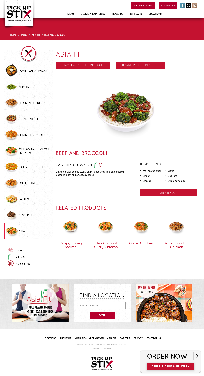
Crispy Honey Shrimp (70, 245)
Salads (23, 199)
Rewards (117, 13)
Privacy (138, 338)
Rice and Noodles (32, 167)
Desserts (25, 215)
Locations (168, 5)
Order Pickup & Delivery (172, 366)
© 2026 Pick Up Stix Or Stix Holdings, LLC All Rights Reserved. (102, 344)
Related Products (81, 208)
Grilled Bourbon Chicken (176, 245)
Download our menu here (140, 65)
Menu (70, 13)
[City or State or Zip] (102, 305)
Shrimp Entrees (30, 135)
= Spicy (20, 250)
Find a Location (102, 295)
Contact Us (153, 338)
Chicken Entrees (31, 103)
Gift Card (136, 13)
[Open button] (197, 356)
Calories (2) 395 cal (79, 165)
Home (13, 35)
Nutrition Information (89, 338)
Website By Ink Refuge (102, 348)
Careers (125, 338)
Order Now (169, 356)
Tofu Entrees (28, 183)
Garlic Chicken (141, 243)
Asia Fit (36, 35)
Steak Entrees (29, 119)
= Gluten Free (23, 263)
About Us (65, 338)
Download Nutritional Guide (83, 65)
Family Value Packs (32, 70)
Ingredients (151, 164)
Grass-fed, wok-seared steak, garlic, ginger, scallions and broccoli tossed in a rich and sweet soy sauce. (90, 173)
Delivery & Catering (93, 13)
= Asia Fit (21, 257)
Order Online (143, 5)
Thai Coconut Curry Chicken (106, 245)
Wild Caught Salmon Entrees (34, 151)
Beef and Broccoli (54, 35)
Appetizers (26, 87)
